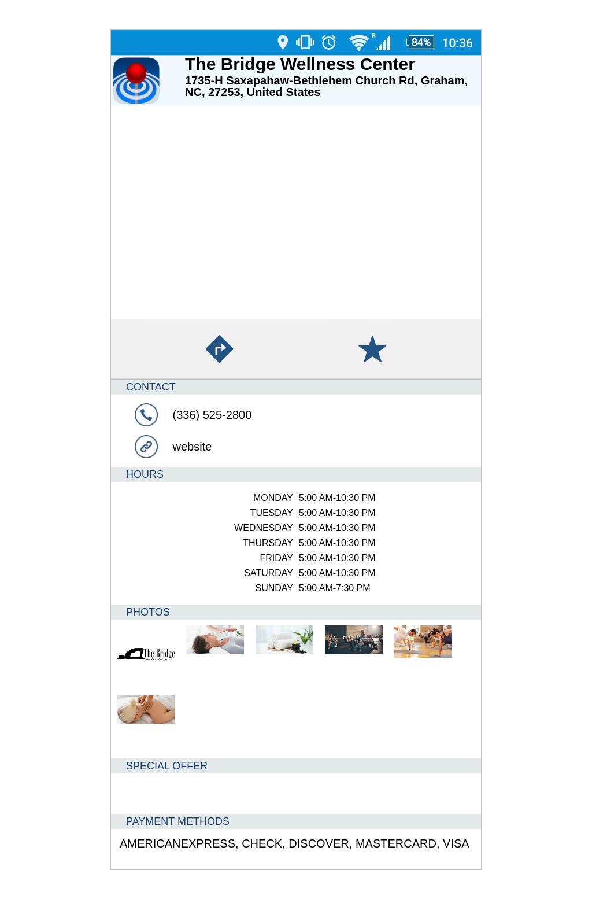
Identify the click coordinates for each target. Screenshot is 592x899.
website (192, 446)
